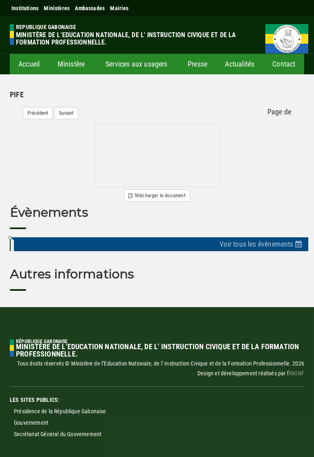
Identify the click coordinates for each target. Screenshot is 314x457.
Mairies (119, 8)
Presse (197, 64)
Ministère (71, 64)
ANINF (296, 373)
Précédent (37, 113)
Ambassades (90, 8)
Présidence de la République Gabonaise (60, 411)
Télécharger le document (157, 195)
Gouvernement (31, 422)
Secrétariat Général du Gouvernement (57, 434)
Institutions (24, 8)
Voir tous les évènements (261, 244)
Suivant (66, 113)
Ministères (57, 8)
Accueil (29, 64)
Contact (283, 64)
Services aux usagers (136, 64)
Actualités (239, 64)
